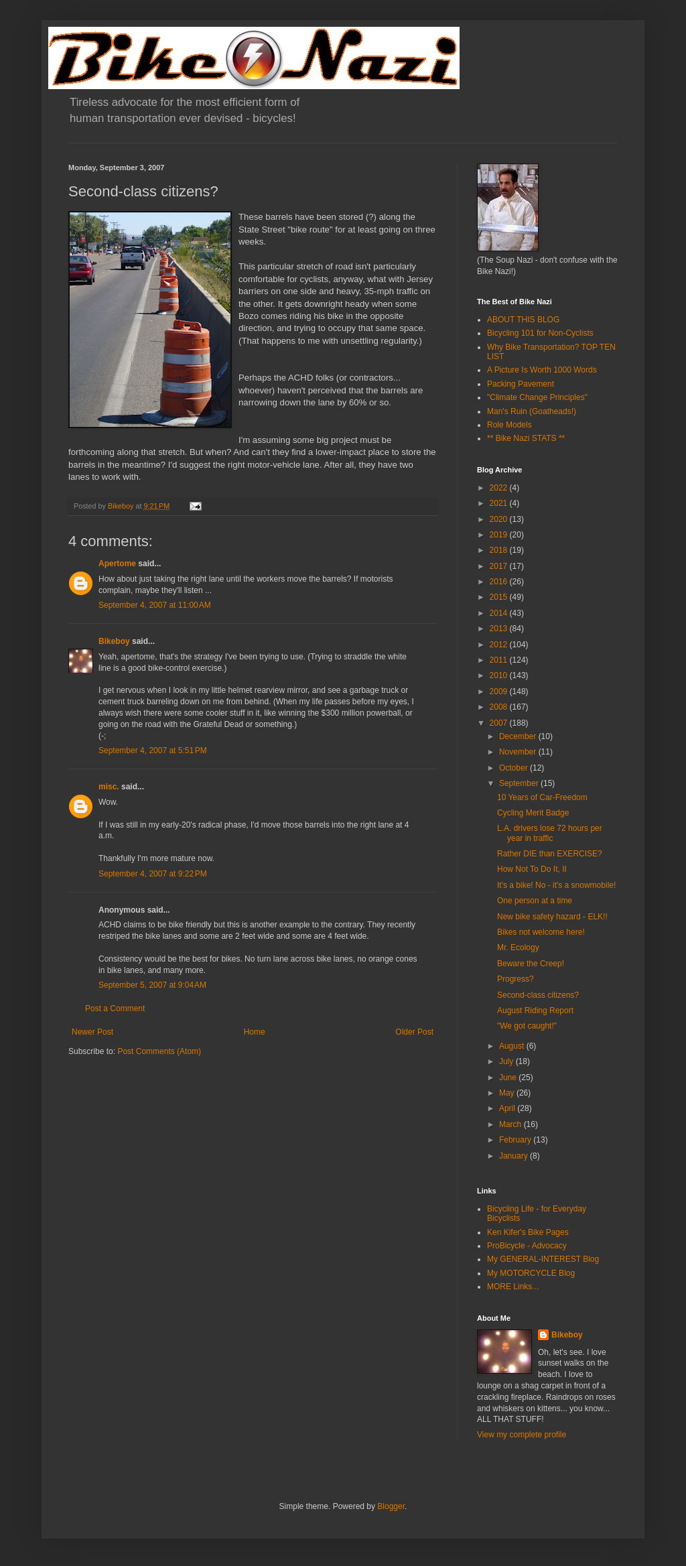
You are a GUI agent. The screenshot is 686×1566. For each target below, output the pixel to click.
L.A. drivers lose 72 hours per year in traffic (549, 833)
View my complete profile (521, 1434)
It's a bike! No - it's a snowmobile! (556, 885)
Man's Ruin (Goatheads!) (531, 411)
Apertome (117, 563)
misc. (108, 786)
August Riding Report (535, 1010)
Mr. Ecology (518, 947)
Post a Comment (115, 1008)
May (508, 1093)
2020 (500, 519)
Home (254, 1032)
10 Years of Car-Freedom (542, 797)
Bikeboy (114, 641)
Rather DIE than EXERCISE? (549, 853)
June (509, 1077)
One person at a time (534, 900)
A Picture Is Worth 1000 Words (542, 370)
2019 (500, 534)
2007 (500, 723)
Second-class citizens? (538, 995)
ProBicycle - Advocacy (527, 1245)
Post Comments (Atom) (159, 1051)
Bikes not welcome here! (541, 932)
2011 (500, 660)
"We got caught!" (527, 1026)
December (519, 736)
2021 (500, 503)
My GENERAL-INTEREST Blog (543, 1259)
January (514, 1156)
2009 (500, 691)
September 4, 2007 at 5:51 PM (152, 750)
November (519, 752)
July (507, 1061)
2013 (500, 628)
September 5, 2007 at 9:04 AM (152, 985)
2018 (500, 550)
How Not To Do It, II (532, 869)
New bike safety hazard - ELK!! (552, 916)
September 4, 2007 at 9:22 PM (152, 873)
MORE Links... (513, 1286)
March (511, 1124)
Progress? (515, 979)
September (520, 783)
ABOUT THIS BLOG (523, 319)
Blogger (391, 1506)
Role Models (509, 425)
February (516, 1140)
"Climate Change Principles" (537, 397)
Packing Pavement (520, 384)
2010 (500, 675)
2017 (500, 566)
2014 (500, 613)
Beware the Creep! (530, 963)
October (514, 768)
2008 (500, 707)
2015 (500, 597)
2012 (500, 644)
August (513, 1046)
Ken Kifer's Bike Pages (528, 1232)
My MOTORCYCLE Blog (531, 1273)
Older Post (414, 1032)
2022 (500, 488)
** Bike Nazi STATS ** (526, 438)
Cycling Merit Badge (533, 813)
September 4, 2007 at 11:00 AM (154, 605)
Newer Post (92, 1032)
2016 (500, 581)
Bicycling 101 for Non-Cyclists (540, 333)
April (508, 1108)
